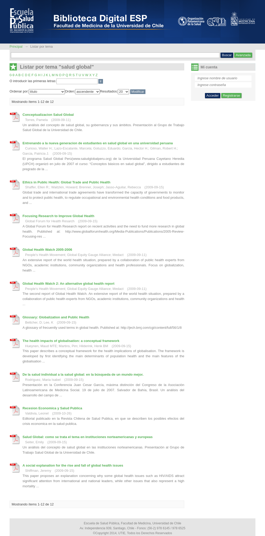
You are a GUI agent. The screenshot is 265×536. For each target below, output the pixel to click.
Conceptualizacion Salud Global (48, 115)
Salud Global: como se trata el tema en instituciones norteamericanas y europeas (88, 437)
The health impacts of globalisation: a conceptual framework (71, 341)
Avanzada (243, 55)
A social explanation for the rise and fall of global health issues (73, 465)
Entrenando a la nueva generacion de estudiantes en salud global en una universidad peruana (98, 143)
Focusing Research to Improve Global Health (58, 216)
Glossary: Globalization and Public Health (56, 317)
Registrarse (231, 95)
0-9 (12, 75)
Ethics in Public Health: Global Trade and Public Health (67, 182)
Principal (16, 46)
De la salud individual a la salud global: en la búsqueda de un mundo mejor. (83, 374)
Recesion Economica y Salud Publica (52, 408)
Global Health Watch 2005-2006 (47, 250)
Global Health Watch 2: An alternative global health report (68, 283)
